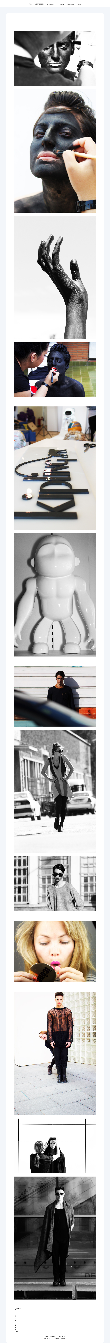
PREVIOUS (18, 1308)
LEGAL (63, 1338)
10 (15, 1325)
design (62, 4)
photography (52, 4)
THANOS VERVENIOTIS (36, 4)
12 (15, 1329)
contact (79, 4)
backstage (70, 4)
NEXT (16, 1331)
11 (15, 1327)
